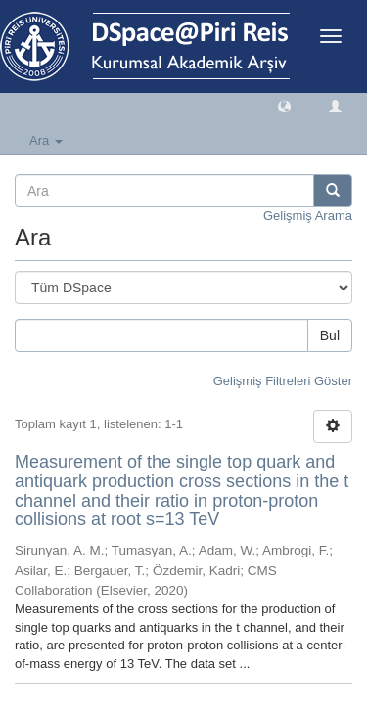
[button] (284, 105)
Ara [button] (46, 140)
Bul (330, 335)
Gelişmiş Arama (307, 215)
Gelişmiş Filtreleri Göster (282, 381)
